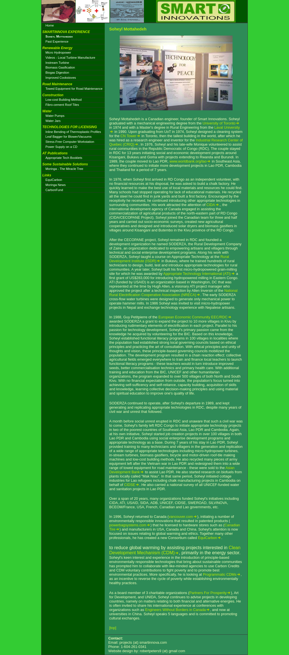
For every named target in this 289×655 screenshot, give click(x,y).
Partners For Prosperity (208, 593)
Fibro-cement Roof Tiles (62, 104)
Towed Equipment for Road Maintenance (73, 88)
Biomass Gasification (60, 67)
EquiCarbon (207, 538)
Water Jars (53, 120)
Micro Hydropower (58, 52)
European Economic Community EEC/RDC (192, 317)
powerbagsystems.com (127, 525)
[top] (112, 628)
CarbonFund (54, 190)
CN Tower (128, 136)
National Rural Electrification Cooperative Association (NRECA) (173, 292)
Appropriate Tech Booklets (63, 157)
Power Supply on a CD (61, 146)
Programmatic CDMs (220, 574)
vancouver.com (181, 516)
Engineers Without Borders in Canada (175, 610)
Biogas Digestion (57, 72)
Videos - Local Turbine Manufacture (70, 57)
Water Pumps (54, 115)
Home (49, 25)
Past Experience (56, 41)
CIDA (210, 205)
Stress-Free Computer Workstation (69, 141)
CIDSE (129, 485)
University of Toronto (219, 123)
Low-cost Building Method (63, 99)
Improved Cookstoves (60, 77)
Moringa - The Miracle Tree (64, 168)
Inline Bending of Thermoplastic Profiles (73, 131)
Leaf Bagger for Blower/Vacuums (68, 136)
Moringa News (55, 185)
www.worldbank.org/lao (188, 161)
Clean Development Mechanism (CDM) (174, 550)
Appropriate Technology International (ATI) (197, 273)
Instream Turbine (57, 62)
